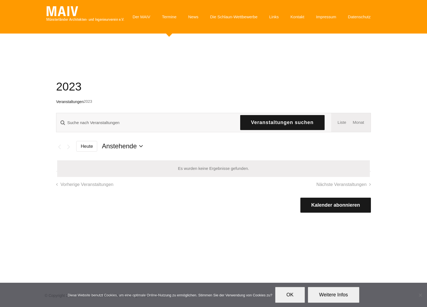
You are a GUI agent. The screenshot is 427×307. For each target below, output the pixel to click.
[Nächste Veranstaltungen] (68, 146)
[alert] (213, 168)
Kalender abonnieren (335, 205)
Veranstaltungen (70, 102)
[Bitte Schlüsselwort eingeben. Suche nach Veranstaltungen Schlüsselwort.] (145, 122)
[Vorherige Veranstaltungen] (59, 146)
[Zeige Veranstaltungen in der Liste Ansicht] (342, 122)
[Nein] (420, 295)
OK (290, 294)
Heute (87, 146)
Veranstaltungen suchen (282, 122)
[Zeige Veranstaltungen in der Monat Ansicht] (358, 122)
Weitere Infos (333, 294)
